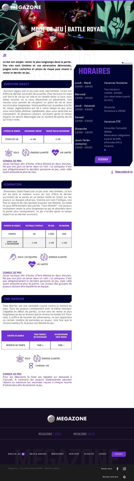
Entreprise (74, 454)
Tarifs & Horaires (38, 454)
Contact (103, 454)
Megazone (12, 468)
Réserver (118, 454)
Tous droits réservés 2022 (30, 468)
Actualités (89, 454)
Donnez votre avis (110, 476)
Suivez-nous (106, 468)
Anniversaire (57, 454)
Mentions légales (52, 468)
